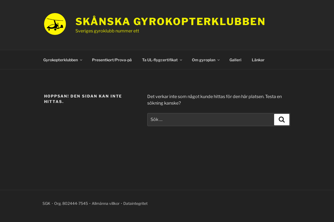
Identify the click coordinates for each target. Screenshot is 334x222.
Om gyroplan (206, 59)
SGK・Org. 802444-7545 (65, 203)
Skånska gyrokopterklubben (170, 22)
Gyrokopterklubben (63, 59)
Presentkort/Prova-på (112, 59)
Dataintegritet (135, 203)
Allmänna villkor (105, 203)
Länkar (258, 59)
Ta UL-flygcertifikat (162, 59)
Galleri (235, 59)
